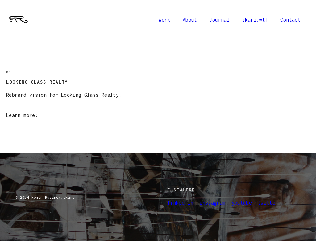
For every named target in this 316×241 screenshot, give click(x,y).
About (190, 19)
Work (164, 19)
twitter (268, 203)
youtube (242, 203)
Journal (220, 19)
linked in (180, 203)
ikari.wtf (255, 19)
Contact (290, 19)
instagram (212, 203)
